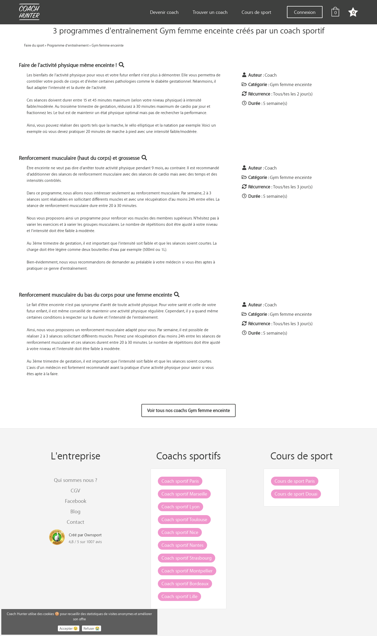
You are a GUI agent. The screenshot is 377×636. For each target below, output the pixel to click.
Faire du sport (34, 45)
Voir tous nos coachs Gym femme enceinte (188, 410)
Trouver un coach (210, 12)
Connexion (304, 12)
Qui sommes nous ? (75, 480)
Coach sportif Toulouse (184, 519)
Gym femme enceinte (108, 45)
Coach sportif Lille (179, 596)
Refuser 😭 (91, 628)
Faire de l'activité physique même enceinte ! (72, 65)
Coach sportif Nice (180, 532)
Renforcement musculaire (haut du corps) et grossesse (83, 158)
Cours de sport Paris (295, 481)
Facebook (75, 501)
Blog (75, 511)
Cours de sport (256, 12)
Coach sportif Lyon (180, 506)
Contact (75, 522)
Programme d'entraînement (67, 45)
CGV (75, 490)
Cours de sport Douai (296, 493)
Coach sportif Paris (180, 481)
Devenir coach (164, 12)
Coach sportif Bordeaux (185, 583)
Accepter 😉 (68, 628)
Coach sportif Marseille (184, 493)
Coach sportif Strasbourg (187, 557)
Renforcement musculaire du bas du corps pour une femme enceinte (99, 295)
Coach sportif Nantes (182, 545)
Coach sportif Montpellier (187, 570)
